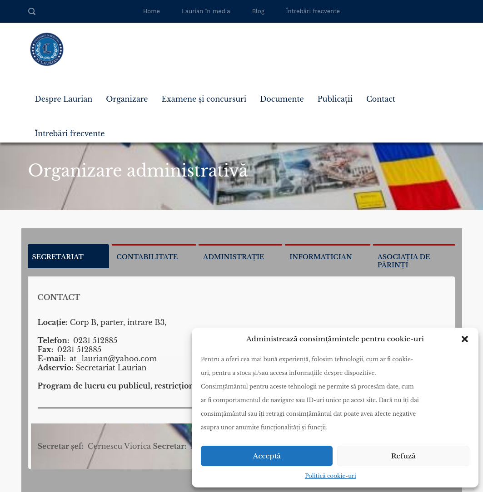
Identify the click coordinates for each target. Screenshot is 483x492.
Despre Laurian (64, 98)
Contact (380, 98)
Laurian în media (206, 11)
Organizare (127, 98)
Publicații (335, 98)
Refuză (403, 456)
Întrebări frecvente (313, 11)
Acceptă (267, 456)
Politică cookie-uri (330, 475)
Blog (258, 11)
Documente (282, 98)
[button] (464, 339)
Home (151, 11)
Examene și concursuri (203, 98)
